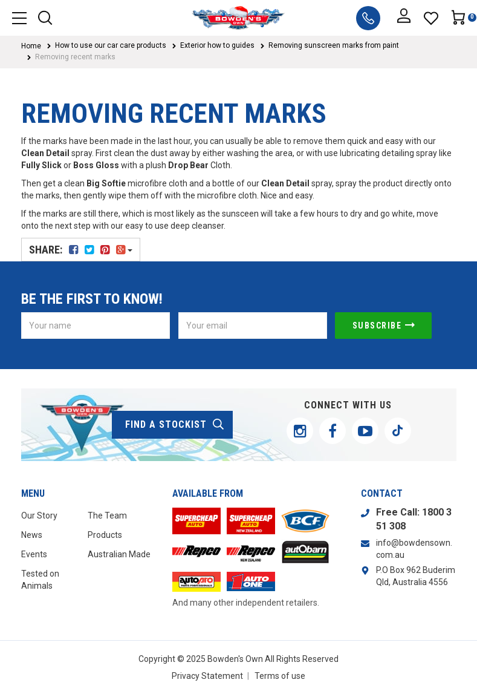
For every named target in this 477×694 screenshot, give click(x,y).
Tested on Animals (40, 580)
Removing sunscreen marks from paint (333, 45)
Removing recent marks (75, 57)
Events (34, 554)
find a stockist (175, 425)
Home (31, 46)
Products (105, 535)
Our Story (39, 515)
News (31, 535)
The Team (107, 515)
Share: (80, 249)
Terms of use (280, 676)
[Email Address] (252, 325)
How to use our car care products (110, 45)
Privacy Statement (207, 676)
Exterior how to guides (217, 45)
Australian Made (119, 554)
